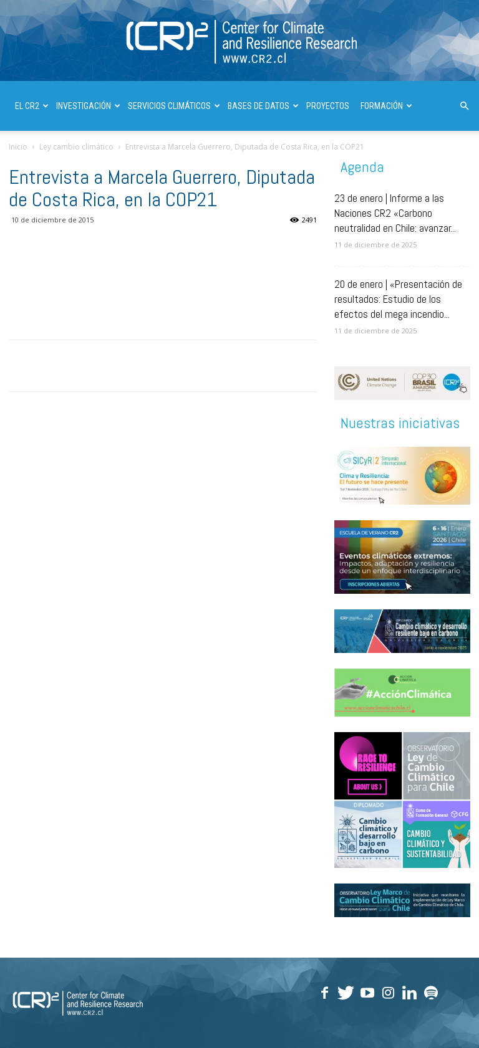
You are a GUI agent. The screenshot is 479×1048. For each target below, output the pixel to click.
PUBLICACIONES (48, 156)
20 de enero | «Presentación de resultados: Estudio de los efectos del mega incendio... (398, 299)
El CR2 (32, 106)
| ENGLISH (280, 156)
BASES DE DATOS (263, 106)
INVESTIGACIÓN (88, 106)
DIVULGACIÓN (117, 156)
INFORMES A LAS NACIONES (202, 156)
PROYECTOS (327, 106)
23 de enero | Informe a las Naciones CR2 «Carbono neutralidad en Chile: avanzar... (395, 213)
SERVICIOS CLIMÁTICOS (174, 106)
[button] (464, 106)
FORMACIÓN (386, 106)
